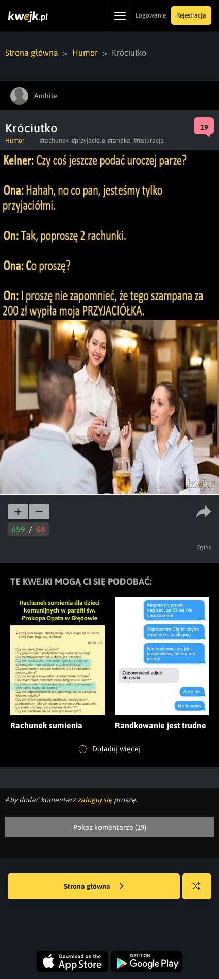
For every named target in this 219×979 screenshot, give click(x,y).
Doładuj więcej (110, 749)
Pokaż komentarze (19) (109, 827)
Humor (85, 52)
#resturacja (148, 140)
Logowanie (151, 15)
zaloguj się (94, 800)
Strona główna (31, 52)
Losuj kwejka (200, 891)
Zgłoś (204, 547)
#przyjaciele (88, 140)
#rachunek (54, 140)
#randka (119, 140)
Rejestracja (191, 15)
